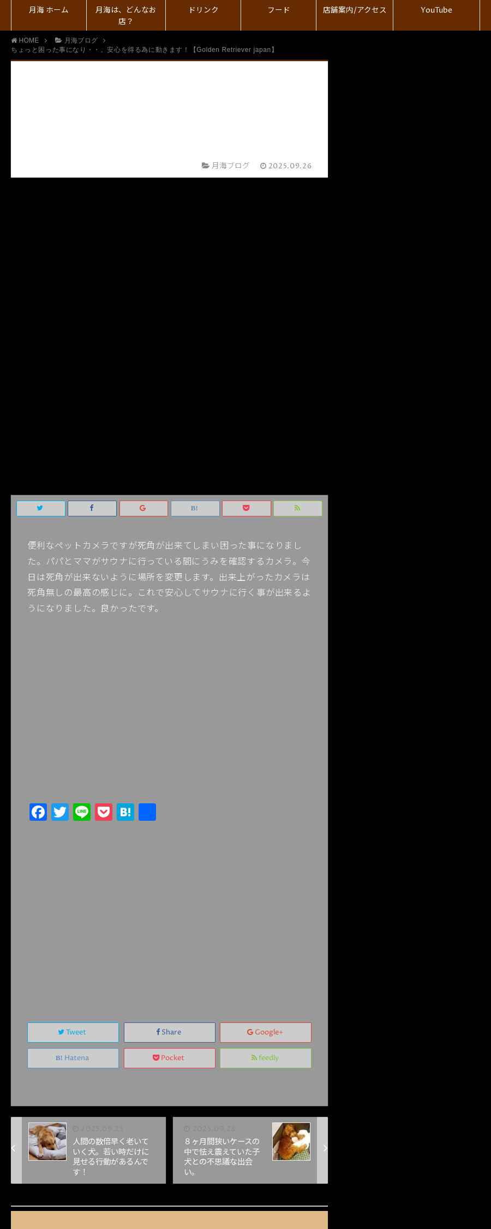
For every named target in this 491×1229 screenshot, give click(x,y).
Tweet (73, 715)
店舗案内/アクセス (355, 10)
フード (278, 10)
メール (200, 969)
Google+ (266, 715)
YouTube (436, 10)
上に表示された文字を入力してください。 (122, 1016)
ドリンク (203, 10)
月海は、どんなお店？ (126, 16)
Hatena (73, 740)
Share (169, 715)
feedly (266, 740)
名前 (195, 946)
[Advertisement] (169, 592)
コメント (196, 1051)
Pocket (169, 740)
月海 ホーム (49, 10)
